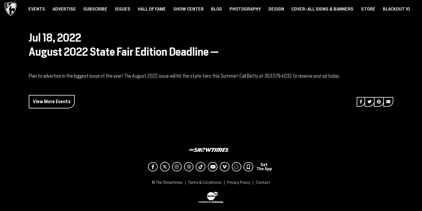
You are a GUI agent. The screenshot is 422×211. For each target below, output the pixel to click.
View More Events (52, 101)
